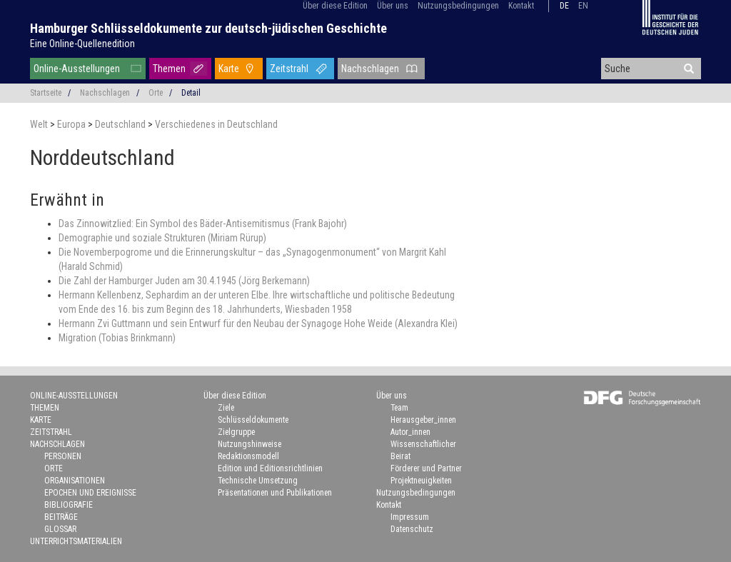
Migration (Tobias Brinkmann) (117, 337)
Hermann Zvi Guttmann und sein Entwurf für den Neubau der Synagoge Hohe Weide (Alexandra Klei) (258, 323)
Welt (40, 124)
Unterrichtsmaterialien (76, 541)
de (564, 6)
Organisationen (74, 481)
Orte (155, 93)
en (583, 6)
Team (399, 408)
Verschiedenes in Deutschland (216, 124)
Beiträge (61, 517)
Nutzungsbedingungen (458, 6)
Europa (72, 124)
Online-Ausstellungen (77, 68)
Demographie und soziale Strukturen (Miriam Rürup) (162, 238)
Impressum (409, 517)
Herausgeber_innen (423, 420)
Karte (228, 68)
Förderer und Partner (426, 468)
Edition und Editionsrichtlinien (270, 468)
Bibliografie (68, 505)
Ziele (226, 408)
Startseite (45, 93)
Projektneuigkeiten (421, 481)
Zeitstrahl (289, 68)
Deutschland (121, 124)
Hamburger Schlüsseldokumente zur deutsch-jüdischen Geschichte (208, 28)
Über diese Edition (335, 6)
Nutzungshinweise (249, 444)
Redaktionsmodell (248, 456)
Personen (62, 456)
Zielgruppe (236, 432)
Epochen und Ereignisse (90, 493)
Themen (169, 68)
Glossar (60, 529)
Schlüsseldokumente (253, 420)
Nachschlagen (370, 68)
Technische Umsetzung (258, 481)
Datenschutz (411, 529)
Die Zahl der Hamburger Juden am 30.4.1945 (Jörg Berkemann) (184, 280)
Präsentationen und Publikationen (275, 493)
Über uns (392, 6)
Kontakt (521, 6)
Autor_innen (410, 432)
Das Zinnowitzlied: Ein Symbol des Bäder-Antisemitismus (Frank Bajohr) (203, 223)
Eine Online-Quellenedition (82, 43)
